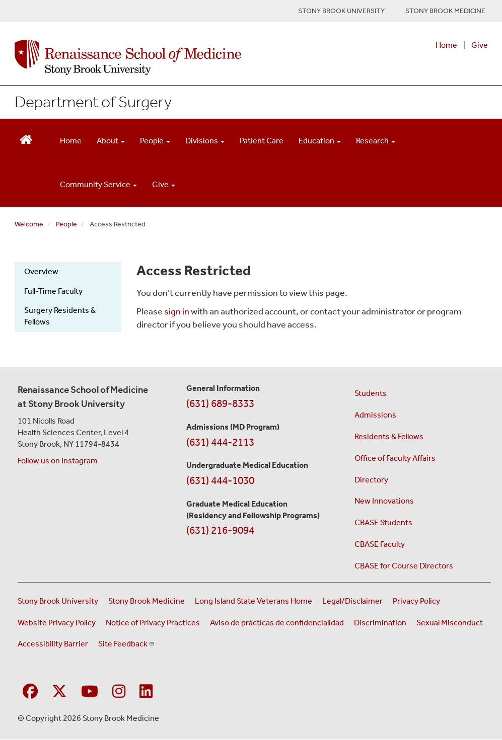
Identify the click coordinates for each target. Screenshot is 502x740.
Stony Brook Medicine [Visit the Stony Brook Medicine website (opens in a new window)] (146, 601)
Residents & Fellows (388, 436)
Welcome (29, 224)
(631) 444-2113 (220, 442)
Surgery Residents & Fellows (60, 315)
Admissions (375, 415)
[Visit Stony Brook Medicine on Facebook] (30, 692)
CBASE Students (383, 522)
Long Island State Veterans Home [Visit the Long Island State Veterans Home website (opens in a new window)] (253, 601)
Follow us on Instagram (58, 460)
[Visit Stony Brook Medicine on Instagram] (118, 692)
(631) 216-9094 (220, 530)
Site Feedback (126, 643)
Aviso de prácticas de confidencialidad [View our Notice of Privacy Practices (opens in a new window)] (277, 622)
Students (370, 393)
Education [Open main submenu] (320, 140)
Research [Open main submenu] (375, 140)
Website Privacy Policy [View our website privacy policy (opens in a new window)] (57, 622)
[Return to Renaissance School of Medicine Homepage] (26, 138)
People (66, 224)
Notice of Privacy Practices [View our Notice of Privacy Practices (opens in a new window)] (153, 622)
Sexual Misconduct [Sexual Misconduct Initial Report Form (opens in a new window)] (449, 622)
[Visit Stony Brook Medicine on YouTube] (89, 692)
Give (479, 45)
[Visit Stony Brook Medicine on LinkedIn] (146, 692)
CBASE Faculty (379, 544)
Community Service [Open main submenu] (98, 184)
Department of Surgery (93, 101)
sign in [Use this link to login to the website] (176, 311)
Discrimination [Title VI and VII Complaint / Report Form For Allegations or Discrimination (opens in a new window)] (380, 622)
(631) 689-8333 (220, 403)
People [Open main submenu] (155, 140)
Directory (371, 479)
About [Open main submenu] (111, 140)
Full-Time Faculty (53, 291)
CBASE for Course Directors (403, 565)
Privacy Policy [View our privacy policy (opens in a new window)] (416, 601)
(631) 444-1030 (220, 480)
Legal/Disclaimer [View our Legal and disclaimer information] (352, 601)
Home (446, 45)
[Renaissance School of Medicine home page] (164, 57)
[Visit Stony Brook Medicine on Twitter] (59, 692)
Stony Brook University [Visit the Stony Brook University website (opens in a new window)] (58, 601)
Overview (41, 271)
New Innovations (384, 501)
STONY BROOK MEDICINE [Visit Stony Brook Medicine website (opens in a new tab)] (445, 11)
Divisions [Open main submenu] (205, 140)
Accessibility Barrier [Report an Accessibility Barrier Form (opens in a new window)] (53, 643)
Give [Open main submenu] (163, 184)
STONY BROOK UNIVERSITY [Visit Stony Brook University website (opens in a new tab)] (341, 11)
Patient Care (261, 140)
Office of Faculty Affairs (395, 458)
